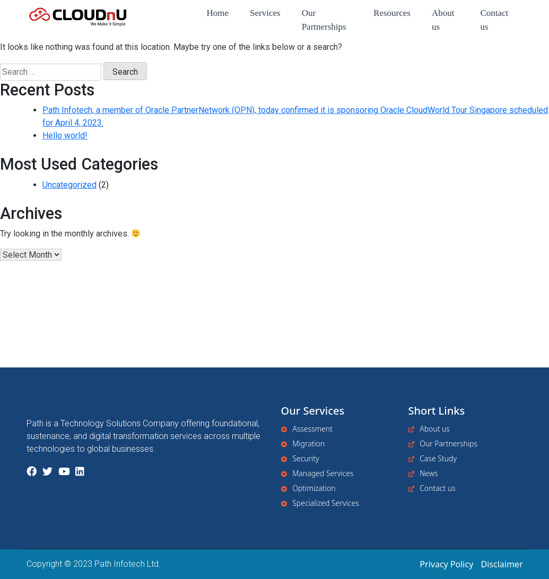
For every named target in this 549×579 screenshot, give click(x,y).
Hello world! (65, 135)
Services (265, 13)
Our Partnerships (324, 20)
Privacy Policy (446, 564)
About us (443, 20)
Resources (392, 13)
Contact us (494, 20)
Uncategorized (69, 185)
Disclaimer (502, 564)
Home (217, 13)
